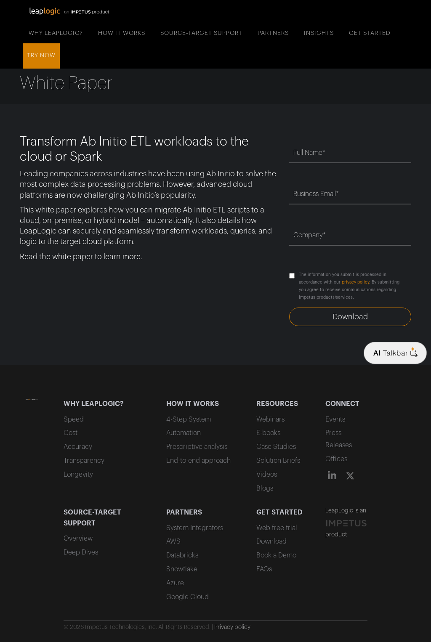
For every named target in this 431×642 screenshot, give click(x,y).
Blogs (264, 488)
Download (271, 541)
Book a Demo (276, 555)
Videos (266, 474)
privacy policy (355, 282)
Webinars (270, 419)
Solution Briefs (278, 460)
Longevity (78, 474)
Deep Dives (81, 552)
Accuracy (78, 446)
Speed (74, 419)
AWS (173, 541)
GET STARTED (370, 33)
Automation (183, 433)
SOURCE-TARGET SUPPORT (201, 33)
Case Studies (276, 446)
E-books (268, 433)
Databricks (182, 555)
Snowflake (181, 569)
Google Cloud (187, 597)
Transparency (84, 460)
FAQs (264, 569)
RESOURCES (277, 404)
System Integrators (194, 528)
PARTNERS (273, 33)
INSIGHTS (319, 33)
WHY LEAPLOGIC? (56, 33)
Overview (78, 538)
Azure (175, 583)
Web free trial (276, 528)
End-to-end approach (198, 460)
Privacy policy (232, 627)
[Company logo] (395, 353)
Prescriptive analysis (196, 446)
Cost (70, 433)
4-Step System (188, 419)
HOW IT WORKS (121, 33)
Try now (41, 55)
